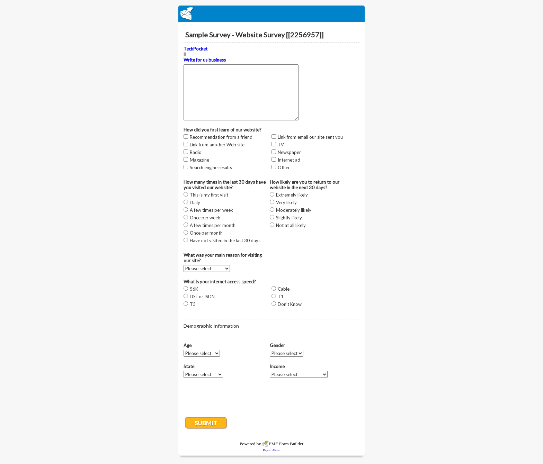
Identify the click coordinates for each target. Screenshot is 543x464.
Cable (284, 289)
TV (281, 144)
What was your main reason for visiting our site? (223, 257)
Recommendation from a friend (221, 137)
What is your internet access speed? (220, 281)
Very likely (286, 202)
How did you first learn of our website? (222, 130)
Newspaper (289, 152)
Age (188, 345)
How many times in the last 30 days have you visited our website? (225, 184)
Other (284, 167)
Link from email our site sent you (310, 137)
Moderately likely (293, 210)
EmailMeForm (271, 14)
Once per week (205, 217)
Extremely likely (292, 195)
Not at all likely (291, 225)
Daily (195, 202)
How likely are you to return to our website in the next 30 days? (304, 184)
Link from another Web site (217, 144)
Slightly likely (289, 217)
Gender (277, 345)
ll (205, 54)
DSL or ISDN (202, 296)
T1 (281, 296)
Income (277, 366)
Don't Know (290, 304)
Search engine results (211, 167)
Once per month (206, 233)
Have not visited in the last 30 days (225, 240)
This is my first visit (209, 195)
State (189, 366)
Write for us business (205, 60)
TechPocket (195, 49)
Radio (196, 152)
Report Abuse (271, 450)
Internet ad (289, 160)
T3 (193, 304)
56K (194, 289)
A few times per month (212, 225)
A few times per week (211, 210)
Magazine (199, 160)
